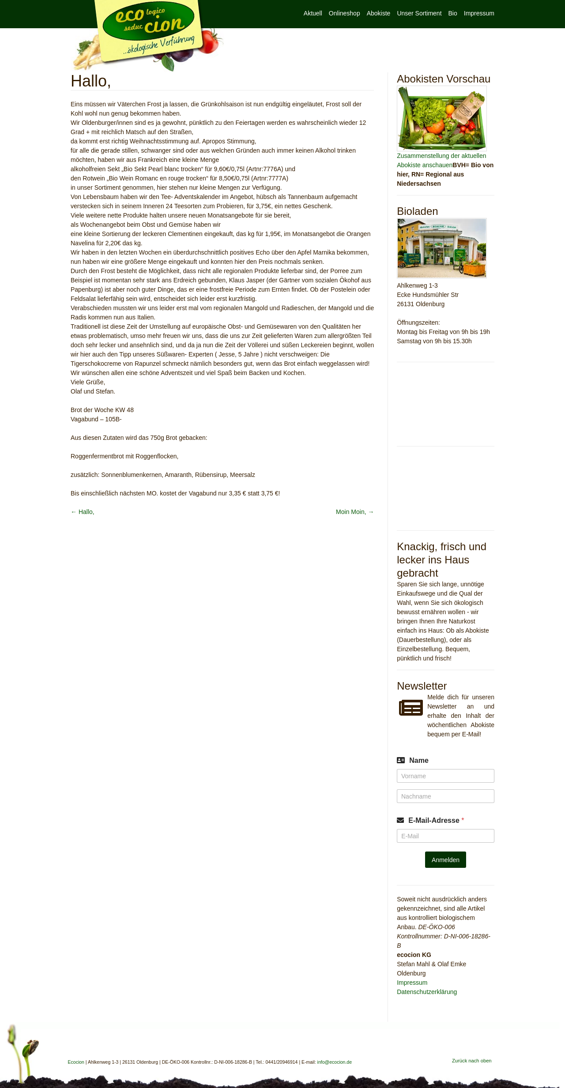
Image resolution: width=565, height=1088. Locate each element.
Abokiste (379, 13)
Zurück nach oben (472, 1060)
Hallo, (82, 511)
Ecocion (147, 36)
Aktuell (313, 13)
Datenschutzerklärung (427, 991)
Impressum (479, 13)
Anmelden (446, 859)
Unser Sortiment (419, 13)
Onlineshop (344, 13)
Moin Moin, (355, 511)
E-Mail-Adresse (436, 820)
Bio (452, 13)
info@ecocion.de (334, 1062)
